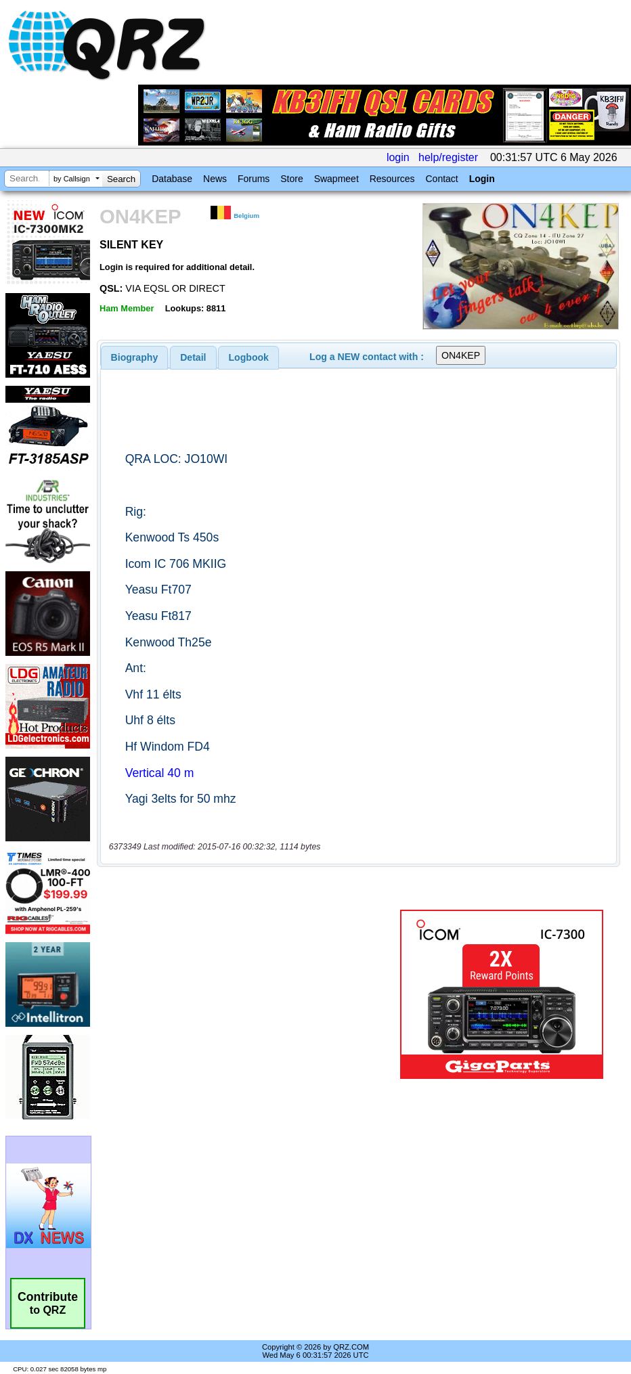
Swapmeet (336, 178)
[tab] (135, 357)
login (398, 157)
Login (482, 178)
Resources (392, 178)
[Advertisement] (251, 994)
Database (172, 178)
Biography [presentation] (134, 357)
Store (291, 178)
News (215, 178)
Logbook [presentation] (249, 357)
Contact (441, 178)
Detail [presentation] (193, 357)
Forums (253, 178)
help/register (448, 157)
